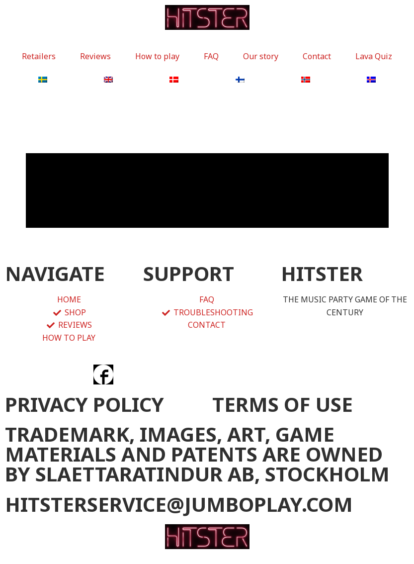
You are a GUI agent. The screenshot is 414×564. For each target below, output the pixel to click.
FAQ (211, 56)
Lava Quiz (373, 56)
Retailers (39, 56)
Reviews (95, 56)
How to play (157, 56)
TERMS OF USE (282, 404)
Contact (317, 56)
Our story (260, 56)
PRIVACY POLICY (84, 404)
